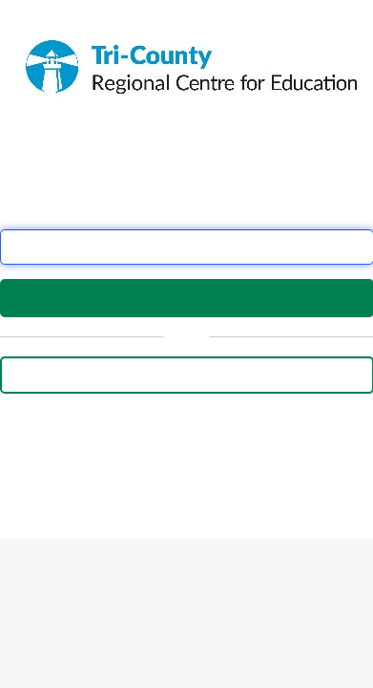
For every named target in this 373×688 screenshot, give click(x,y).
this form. (91, 471)
